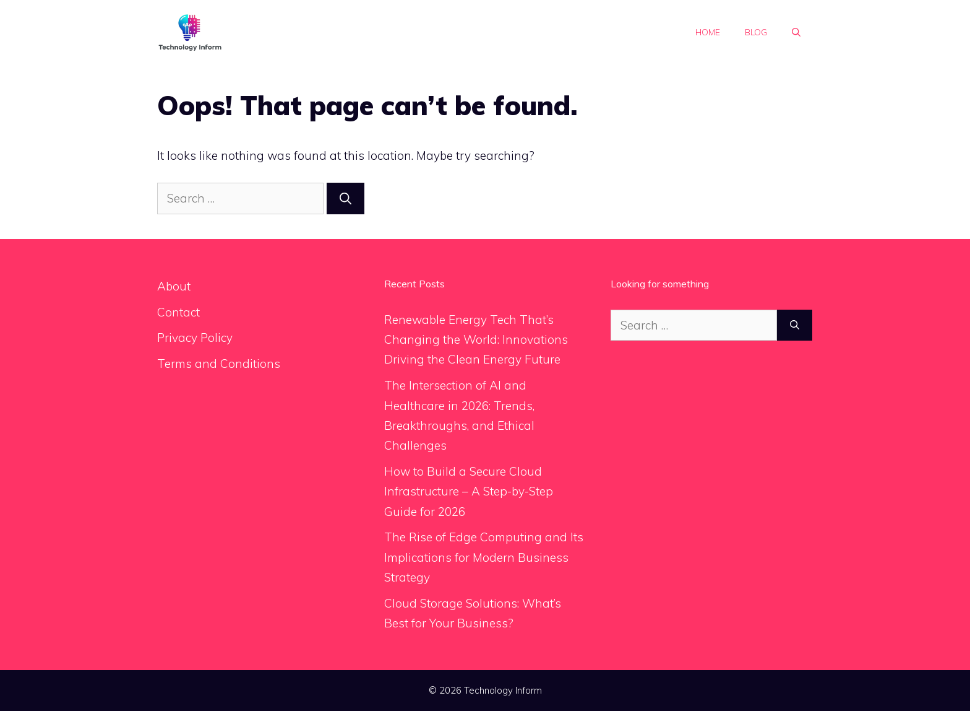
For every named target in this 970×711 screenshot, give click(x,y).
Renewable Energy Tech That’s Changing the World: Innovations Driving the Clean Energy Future (476, 339)
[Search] (345, 198)
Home (707, 32)
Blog (756, 32)
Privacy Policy (195, 337)
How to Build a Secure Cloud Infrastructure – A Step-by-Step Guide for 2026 (468, 491)
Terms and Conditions (218, 363)
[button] (796, 32)
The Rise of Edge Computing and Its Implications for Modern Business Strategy (483, 557)
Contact (178, 312)
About (174, 286)
